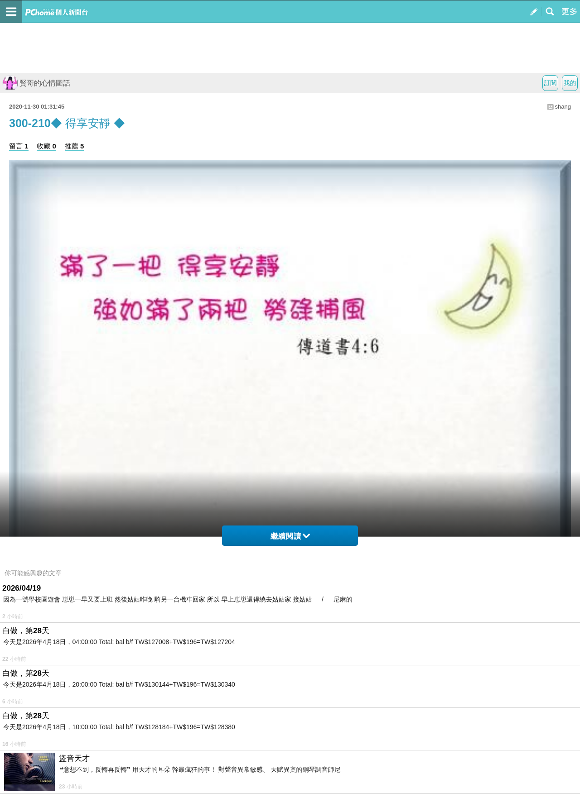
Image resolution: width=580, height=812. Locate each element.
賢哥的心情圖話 (36, 83)
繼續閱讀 (290, 536)
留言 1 (19, 146)
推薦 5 (74, 146)
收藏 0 (46, 146)
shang (563, 106)
